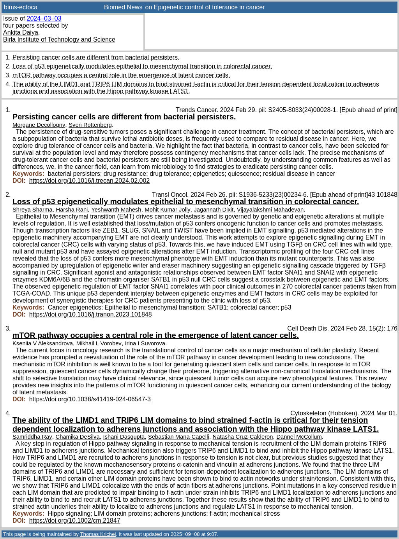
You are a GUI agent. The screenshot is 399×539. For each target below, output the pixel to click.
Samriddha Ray (32, 437)
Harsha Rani (72, 209)
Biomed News (123, 7)
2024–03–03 (43, 18)
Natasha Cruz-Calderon (243, 437)
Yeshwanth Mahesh (116, 209)
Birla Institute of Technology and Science (59, 39)
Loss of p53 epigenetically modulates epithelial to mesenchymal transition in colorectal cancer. (142, 66)
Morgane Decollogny (38, 125)
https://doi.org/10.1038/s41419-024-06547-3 (90, 399)
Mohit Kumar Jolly (167, 209)
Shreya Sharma (32, 209)
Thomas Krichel (98, 534)
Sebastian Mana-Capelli (178, 437)
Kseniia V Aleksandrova (42, 343)
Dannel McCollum (298, 437)
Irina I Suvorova (145, 343)
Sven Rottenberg (90, 125)
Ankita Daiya (20, 32)
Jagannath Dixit (213, 209)
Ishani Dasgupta (124, 437)
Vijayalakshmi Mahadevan (270, 209)
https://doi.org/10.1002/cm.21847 (74, 520)
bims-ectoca (20, 7)
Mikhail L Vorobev (99, 343)
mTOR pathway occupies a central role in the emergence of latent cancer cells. (121, 75)
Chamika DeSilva (78, 437)
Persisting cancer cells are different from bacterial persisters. (95, 57)
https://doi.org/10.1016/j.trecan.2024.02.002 (89, 180)
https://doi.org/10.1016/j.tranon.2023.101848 (90, 314)
